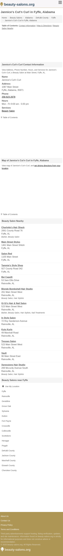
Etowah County (8, 465)
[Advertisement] (31, 45)
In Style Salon (8, 318)
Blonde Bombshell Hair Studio (17, 289)
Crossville (6, 426)
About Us (5, 516)
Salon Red (6, 253)
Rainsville (6, 396)
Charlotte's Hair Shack (12, 227)
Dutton (4, 416)
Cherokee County (9, 470)
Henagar (5, 441)
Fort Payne (6, 421)
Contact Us (5, 521)
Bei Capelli (7, 277)
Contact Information (27, 26)
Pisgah (5, 446)
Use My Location (10, 386)
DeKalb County (8, 451)
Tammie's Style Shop (12, 265)
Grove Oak (6, 406)
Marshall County (9, 460)
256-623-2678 (8, 97)
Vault (4, 353)
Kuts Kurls (6, 329)
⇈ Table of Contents (9, 117)
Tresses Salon (8, 341)
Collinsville (6, 431)
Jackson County (8, 455)
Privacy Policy (7, 525)
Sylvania (5, 411)
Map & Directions (44, 26)
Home (4, 18)
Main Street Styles (10, 242)
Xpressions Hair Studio (13, 365)
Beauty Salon (8, 111)
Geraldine (6, 401)
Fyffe (4, 391)
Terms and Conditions (10, 529)
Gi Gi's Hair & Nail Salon (13, 303)
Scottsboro (6, 436)
